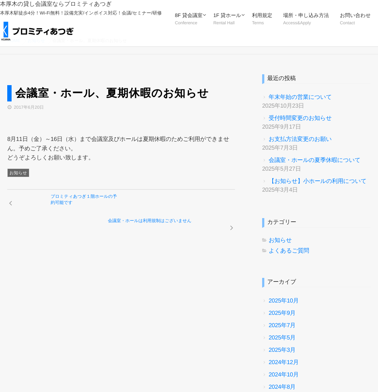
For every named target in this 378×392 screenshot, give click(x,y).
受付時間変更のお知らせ (300, 118)
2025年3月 (282, 350)
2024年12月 (284, 362)
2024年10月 (284, 375)
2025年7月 (282, 325)
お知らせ (18, 172)
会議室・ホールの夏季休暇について (315, 160)
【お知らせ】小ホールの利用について (317, 181)
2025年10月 (284, 301)
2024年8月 (282, 387)
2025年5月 (282, 338)
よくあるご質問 (289, 251)
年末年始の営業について (300, 97)
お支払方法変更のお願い (300, 139)
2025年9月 (282, 313)
